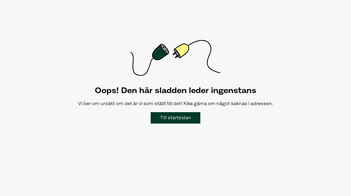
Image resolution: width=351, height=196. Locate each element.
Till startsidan (175, 117)
